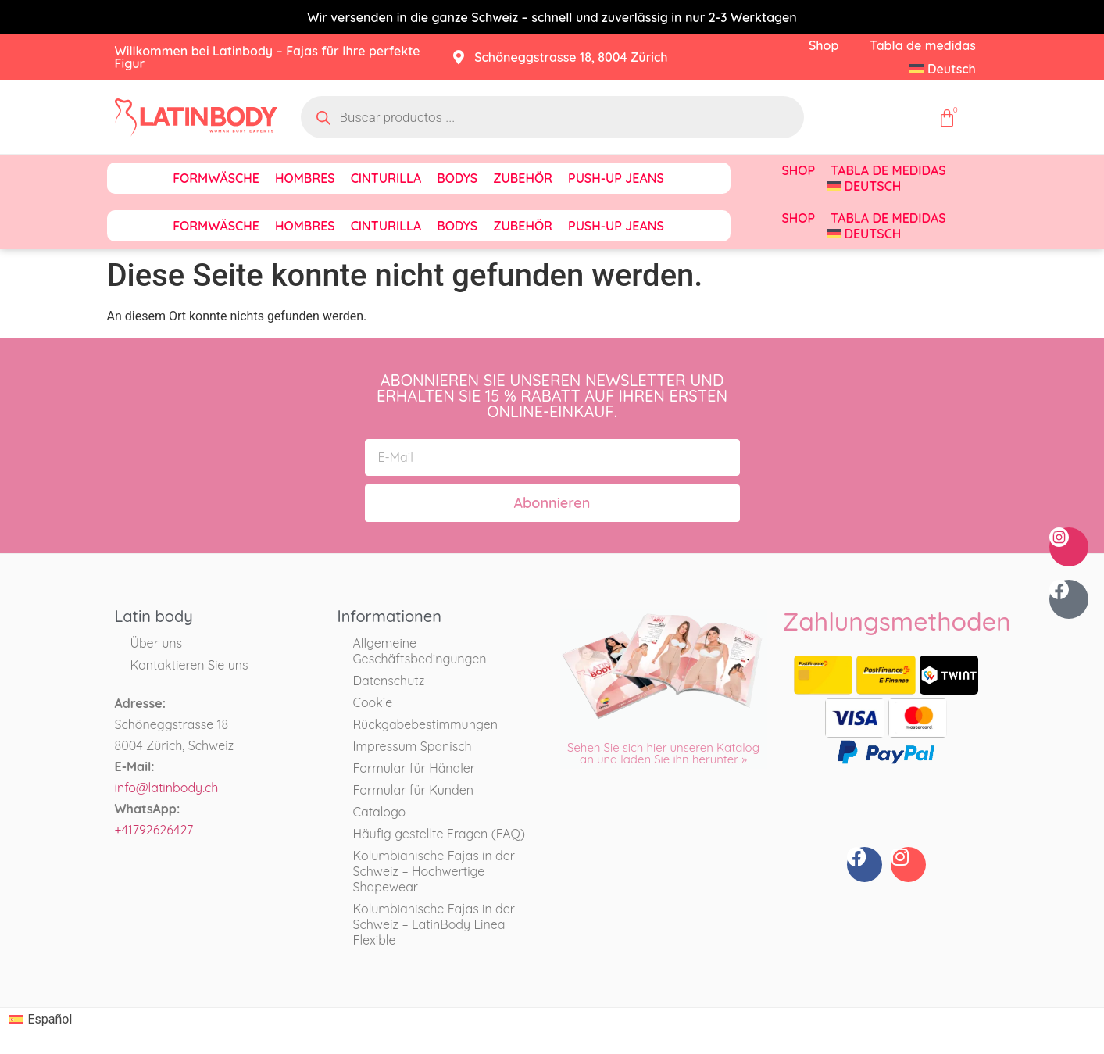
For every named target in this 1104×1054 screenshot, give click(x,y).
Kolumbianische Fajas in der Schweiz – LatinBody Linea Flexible (434, 924)
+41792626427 (154, 830)
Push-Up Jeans (616, 178)
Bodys (457, 178)
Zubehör (522, 178)
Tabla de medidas (923, 45)
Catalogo (379, 812)
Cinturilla (386, 178)
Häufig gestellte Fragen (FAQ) (439, 833)
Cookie (373, 702)
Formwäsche (216, 178)
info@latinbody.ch (167, 787)
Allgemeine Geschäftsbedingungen (420, 650)
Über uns (156, 643)
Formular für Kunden (413, 790)
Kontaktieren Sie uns (189, 665)
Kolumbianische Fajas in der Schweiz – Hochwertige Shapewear (434, 871)
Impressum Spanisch (412, 746)
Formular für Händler (414, 768)
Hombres (305, 178)
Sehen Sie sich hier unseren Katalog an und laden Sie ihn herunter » (663, 753)
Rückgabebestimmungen (425, 724)
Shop (823, 45)
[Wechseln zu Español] (40, 1020)
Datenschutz (389, 680)
